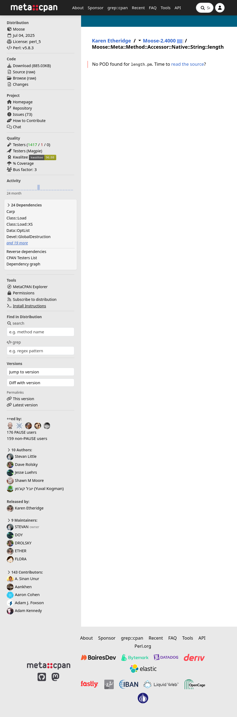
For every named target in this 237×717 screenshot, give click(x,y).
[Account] (219, 7)
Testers (19, 144)
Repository (22, 108)
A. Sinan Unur (23, 578)
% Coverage (23, 163)
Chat (17, 126)
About (78, 7)
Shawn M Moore (25, 480)
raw (30, 71)
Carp (10, 211)
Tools (166, 7)
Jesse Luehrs (22, 472)
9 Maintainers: (22, 520)
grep (14, 342)
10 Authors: (19, 450)
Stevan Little (21, 456)
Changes (20, 84)
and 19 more (17, 242)
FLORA (16, 558)
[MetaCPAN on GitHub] (42, 690)
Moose (19, 29)
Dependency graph (23, 264)
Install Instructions (29, 305)
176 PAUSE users (21, 432)
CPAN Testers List (21, 257)
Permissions (24, 292)
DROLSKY (19, 542)
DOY (15, 534)
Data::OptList (18, 230)
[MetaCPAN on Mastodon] (60, 690)
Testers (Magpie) (27, 150)
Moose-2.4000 (159, 41)
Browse (19, 78)
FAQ (153, 7)
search (15, 323)
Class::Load (16, 218)
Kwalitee (20, 157)
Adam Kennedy (24, 610)
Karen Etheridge (25, 508)
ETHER (16, 550)
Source (19, 71)
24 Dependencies (24, 205)
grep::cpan (118, 7)
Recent (138, 7)
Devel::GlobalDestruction (28, 236)
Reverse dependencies (26, 251)
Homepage (23, 101)
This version (23, 398)
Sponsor (96, 7)
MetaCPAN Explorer (30, 286)
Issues (18, 114)
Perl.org (143, 646)
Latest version (25, 404)
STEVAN (18, 526)
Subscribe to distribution (35, 299)
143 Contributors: (25, 572)
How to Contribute (29, 120)
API (178, 7)
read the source (187, 64)
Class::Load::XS (19, 224)
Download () (32, 65)
